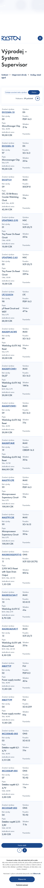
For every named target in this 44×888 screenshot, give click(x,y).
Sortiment (4, 75)
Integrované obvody (19, 75)
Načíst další (22, 845)
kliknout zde (36, 874)
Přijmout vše (22, 879)
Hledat (34, 92)
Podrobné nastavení (22, 885)
